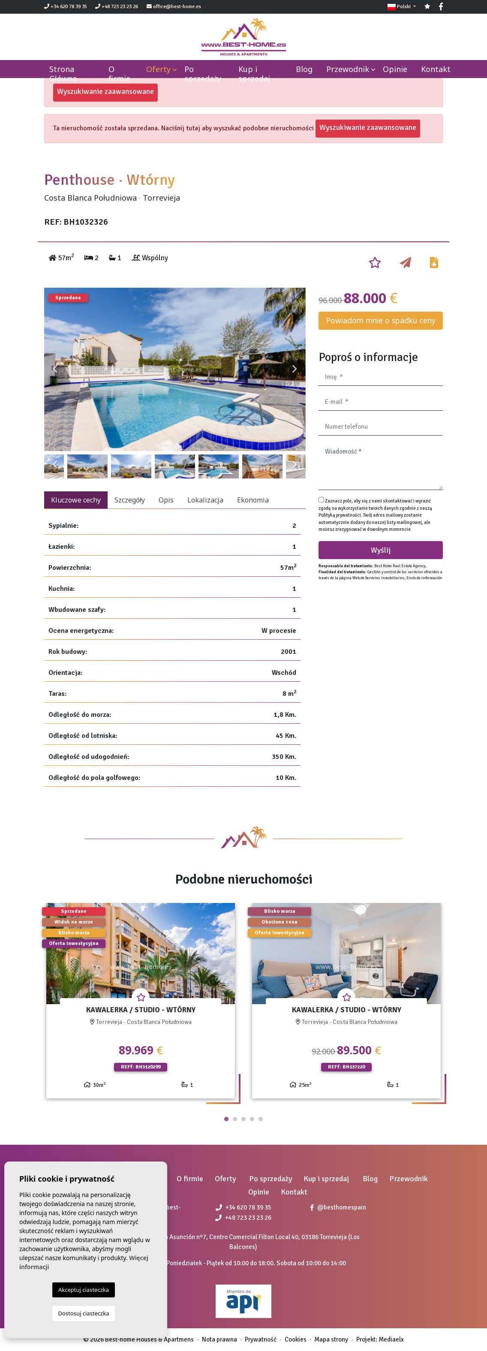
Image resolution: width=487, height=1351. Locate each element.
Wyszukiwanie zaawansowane (105, 91)
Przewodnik (347, 69)
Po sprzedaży (202, 74)
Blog (304, 69)
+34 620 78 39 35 (65, 6)
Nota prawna (219, 1339)
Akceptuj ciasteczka (83, 1290)
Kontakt (436, 69)
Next (295, 369)
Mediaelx (391, 1339)
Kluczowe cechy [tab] (76, 500)
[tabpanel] (140, 1004)
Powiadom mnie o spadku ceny (381, 320)
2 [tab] (235, 1119)
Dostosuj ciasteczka (83, 1313)
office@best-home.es (177, 6)
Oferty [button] (158, 69)
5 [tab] (261, 1119)
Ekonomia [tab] (253, 500)
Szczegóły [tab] (129, 500)
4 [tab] (252, 1119)
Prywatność (261, 1339)
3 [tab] (243, 1119)
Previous (55, 369)
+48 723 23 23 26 (116, 6)
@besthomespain (338, 1207)
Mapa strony (331, 1339)
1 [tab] (226, 1119)
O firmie (119, 74)
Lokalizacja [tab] (205, 500)
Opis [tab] (166, 500)
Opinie (395, 69)
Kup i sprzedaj (254, 74)
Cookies (296, 1339)
